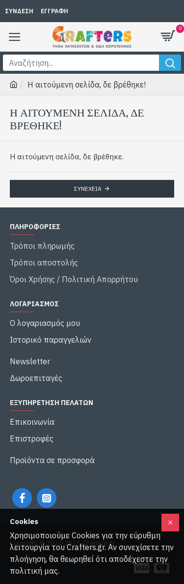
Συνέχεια (88, 188)
